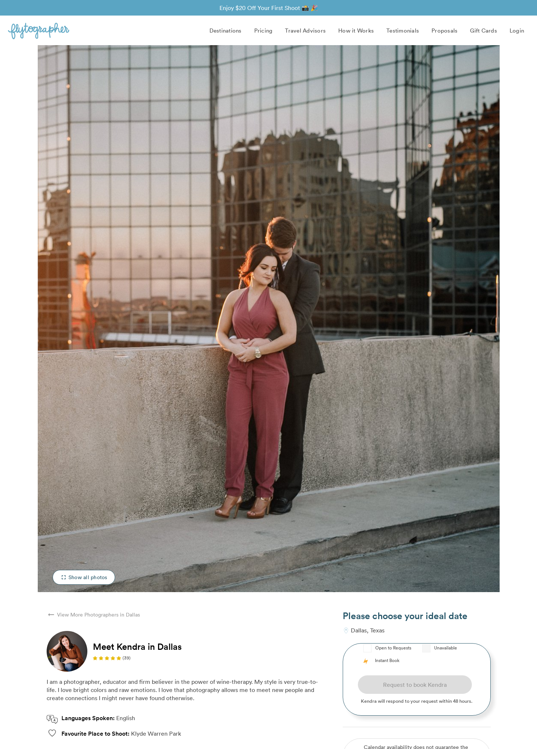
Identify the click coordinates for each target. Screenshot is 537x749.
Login (517, 30)
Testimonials (402, 30)
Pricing (263, 30)
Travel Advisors (305, 30)
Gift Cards (483, 30)
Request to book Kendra (415, 684)
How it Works (356, 30)
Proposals (444, 30)
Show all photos (83, 577)
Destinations (225, 30)
